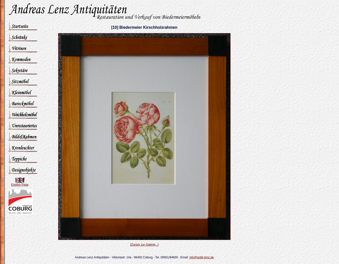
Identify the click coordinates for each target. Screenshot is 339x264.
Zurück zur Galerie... (144, 244)
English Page (19, 184)
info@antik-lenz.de (201, 257)
